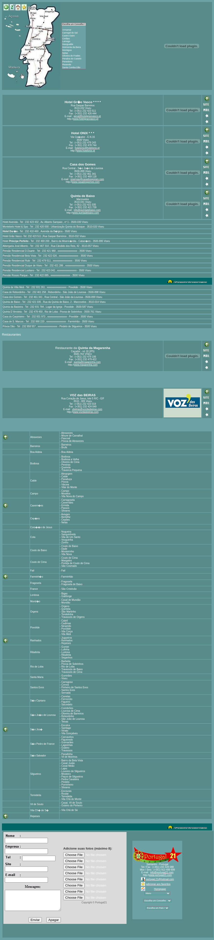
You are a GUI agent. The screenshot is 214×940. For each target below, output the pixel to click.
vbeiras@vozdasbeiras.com (87, 409)
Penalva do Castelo (74, 58)
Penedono (74, 61)
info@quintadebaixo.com (87, 210)
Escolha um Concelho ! (74, 24)
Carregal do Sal (74, 33)
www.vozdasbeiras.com (85, 412)
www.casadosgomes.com (86, 182)
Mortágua (74, 50)
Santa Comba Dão (74, 67)
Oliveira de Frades (74, 56)
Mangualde (74, 44)
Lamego (74, 41)
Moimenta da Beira (74, 47)
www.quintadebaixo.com (86, 212)
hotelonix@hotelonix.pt (87, 148)
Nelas (74, 53)
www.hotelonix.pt (85, 150)
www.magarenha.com (85, 364)
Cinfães (74, 38)
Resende (74, 64)
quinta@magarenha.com (87, 362)
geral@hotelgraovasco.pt (87, 116)
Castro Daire (74, 35)
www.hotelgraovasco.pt (85, 119)
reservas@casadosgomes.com (87, 179)
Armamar (74, 30)
